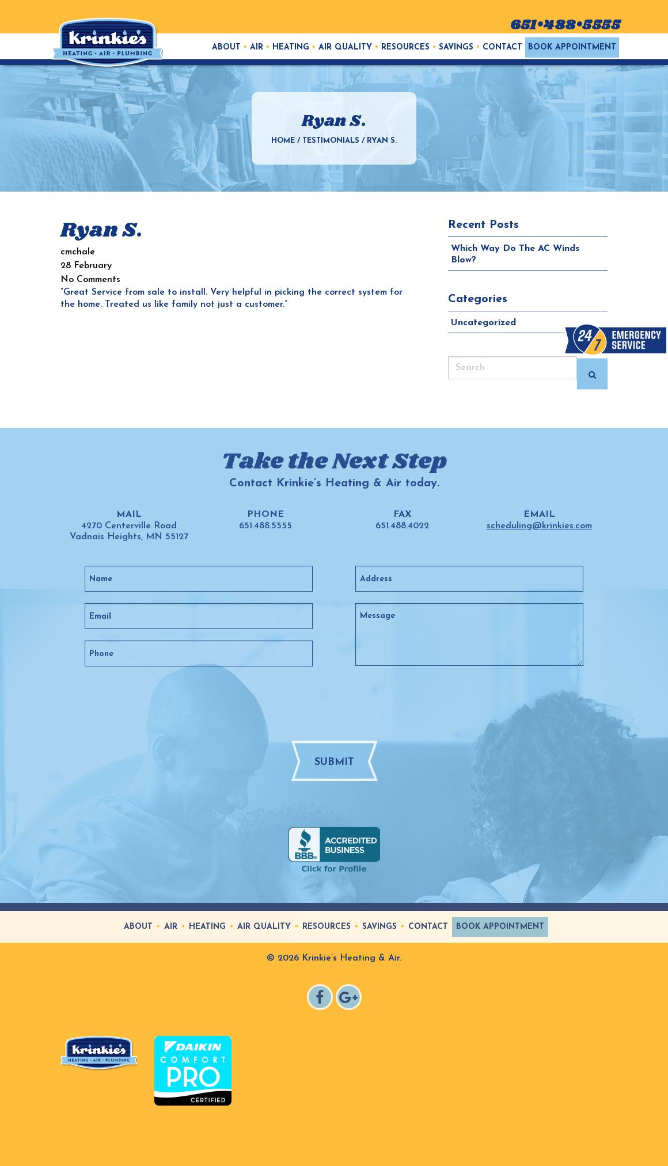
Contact (502, 47)
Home (283, 140)
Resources (405, 47)
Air (256, 47)
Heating (290, 47)
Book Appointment (572, 47)
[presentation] (355, 702)
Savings (456, 47)
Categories (477, 299)
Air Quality (345, 47)
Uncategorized (483, 322)
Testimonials (330, 140)
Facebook (322, 999)
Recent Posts (483, 225)
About (226, 47)
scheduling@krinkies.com (539, 526)
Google (350, 999)
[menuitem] (226, 47)
